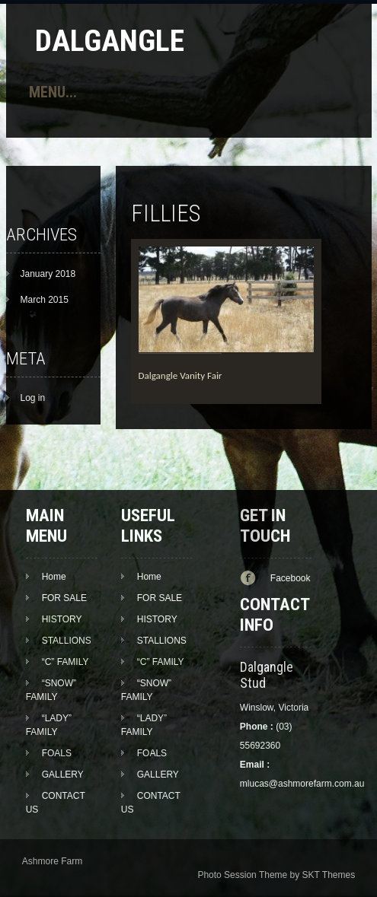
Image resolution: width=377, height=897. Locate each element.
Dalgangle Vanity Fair (180, 375)
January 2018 (48, 274)
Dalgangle (109, 41)
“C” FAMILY (65, 662)
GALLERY (63, 774)
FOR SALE (64, 598)
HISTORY (62, 619)
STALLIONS (66, 640)
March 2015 (45, 299)
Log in (33, 398)
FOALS (57, 753)
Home (54, 576)
